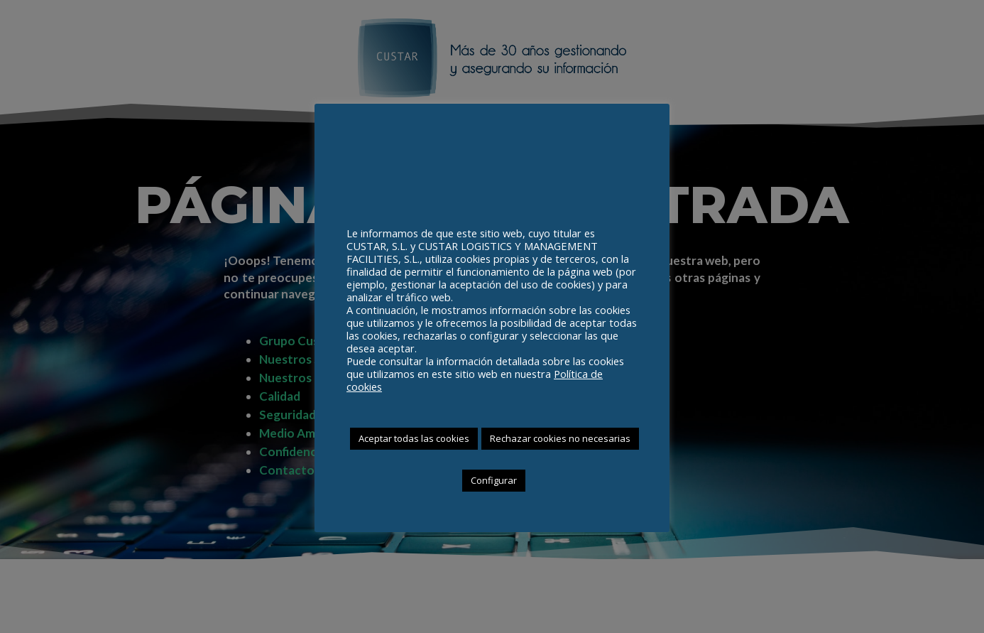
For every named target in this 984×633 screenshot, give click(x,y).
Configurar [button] (494, 480)
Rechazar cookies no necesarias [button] (560, 438)
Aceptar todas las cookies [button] (414, 438)
